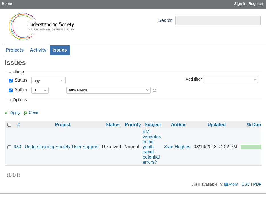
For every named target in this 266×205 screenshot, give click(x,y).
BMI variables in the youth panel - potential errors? (152, 147)
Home (7, 3)
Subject (153, 124)
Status (20, 80)
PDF (257, 184)
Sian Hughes (177, 146)
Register (256, 3)
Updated (216, 124)
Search (165, 20)
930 (17, 146)
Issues (60, 50)
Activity (38, 50)
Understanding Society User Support (62, 146)
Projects (15, 50)
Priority (133, 124)
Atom (233, 184)
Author (20, 89)
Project (62, 124)
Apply (15, 112)
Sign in (240, 3)
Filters (18, 72)
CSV (246, 184)
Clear (33, 112)
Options (20, 99)
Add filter (193, 79)
